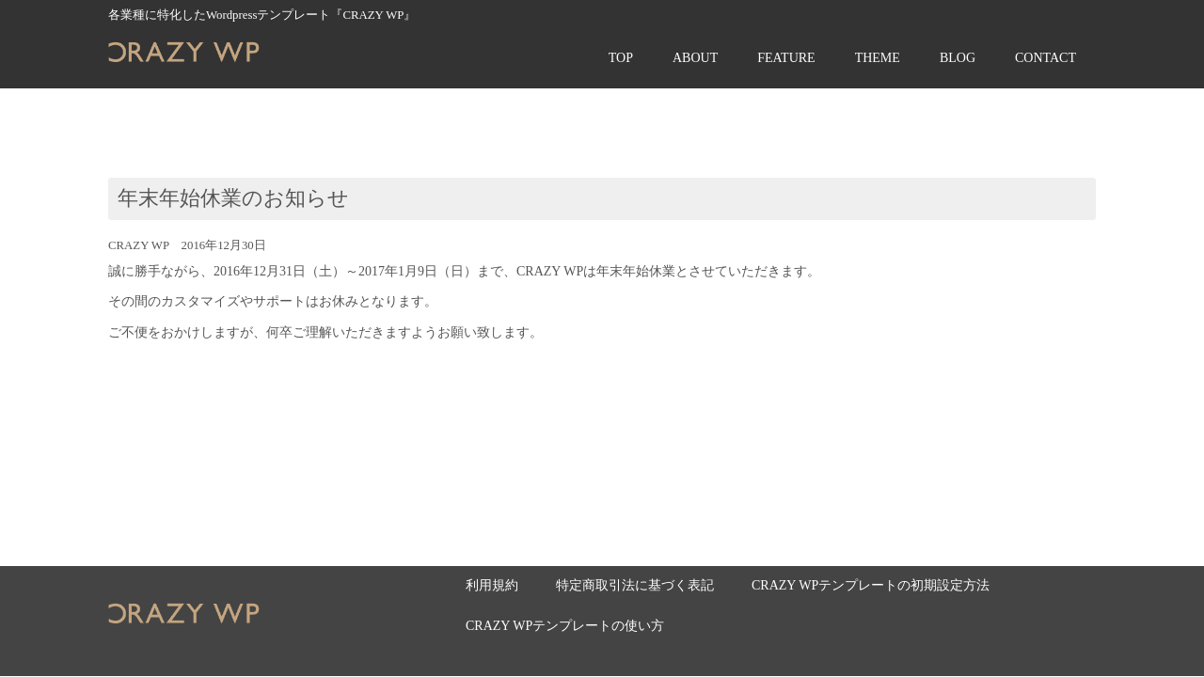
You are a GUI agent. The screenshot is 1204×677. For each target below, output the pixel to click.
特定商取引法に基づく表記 (635, 585)
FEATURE (786, 58)
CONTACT (1045, 58)
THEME (877, 58)
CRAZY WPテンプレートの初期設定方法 (871, 585)
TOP (621, 58)
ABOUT (695, 58)
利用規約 (492, 585)
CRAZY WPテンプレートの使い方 (565, 626)
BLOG (957, 58)
